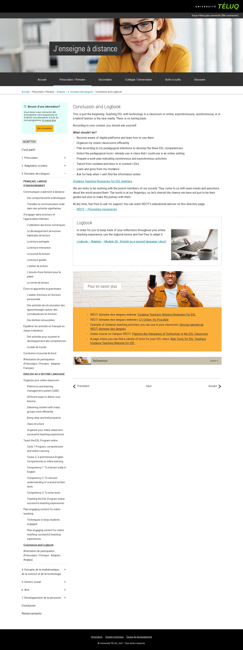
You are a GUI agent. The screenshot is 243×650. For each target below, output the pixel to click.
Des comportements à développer (46, 198)
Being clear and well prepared (44, 417)
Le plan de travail (36, 347)
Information (96, 637)
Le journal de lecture (38, 253)
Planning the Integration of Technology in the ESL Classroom (170, 334)
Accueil (25, 91)
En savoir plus (49, 120)
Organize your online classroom (41, 380)
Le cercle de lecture (38, 282)
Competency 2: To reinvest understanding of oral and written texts (46, 482)
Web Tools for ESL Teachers (188, 339)
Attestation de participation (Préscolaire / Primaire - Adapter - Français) (42, 363)
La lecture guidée (36, 260)
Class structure (35, 423)
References (100, 360)
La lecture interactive (39, 247)
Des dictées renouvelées (41, 320)
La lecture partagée (38, 241)
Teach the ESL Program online (40, 440)
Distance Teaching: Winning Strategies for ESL (167, 314)
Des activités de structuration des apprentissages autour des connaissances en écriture (46, 309)
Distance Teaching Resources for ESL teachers (102, 181)
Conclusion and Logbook (38, 545)
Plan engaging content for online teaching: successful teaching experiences (45, 534)
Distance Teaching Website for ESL (112, 343)
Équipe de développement (139, 637)
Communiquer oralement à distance (43, 191)
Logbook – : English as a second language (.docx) (121, 241)
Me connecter (230, 15)
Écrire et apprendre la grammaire (42, 288)
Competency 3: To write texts (43, 492)
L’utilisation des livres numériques (46, 225)
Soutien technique (114, 637)
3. (80, 91)
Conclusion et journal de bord (39, 353)
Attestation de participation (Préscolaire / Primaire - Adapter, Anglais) (42, 555)
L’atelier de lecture (37, 266)
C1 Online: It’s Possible (154, 319)
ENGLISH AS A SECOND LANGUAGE (44, 374)
